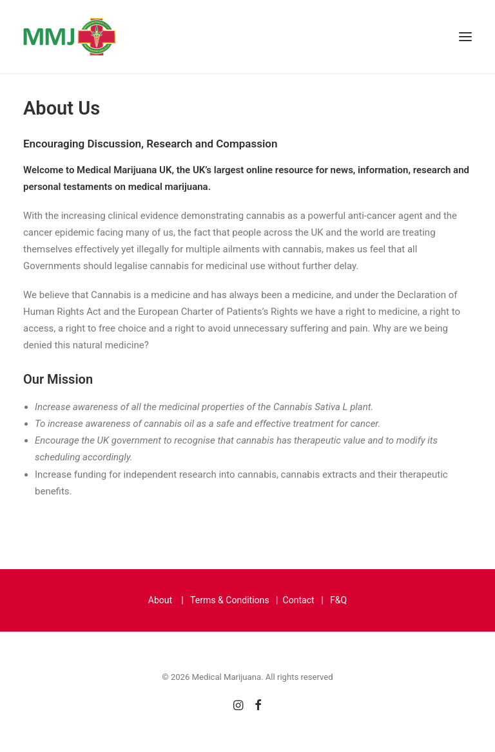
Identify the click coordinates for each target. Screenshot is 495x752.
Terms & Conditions (229, 600)
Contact (299, 600)
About (160, 600)
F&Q (338, 600)
